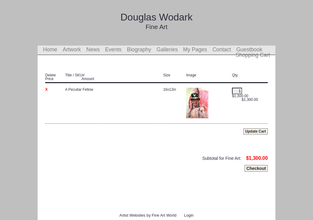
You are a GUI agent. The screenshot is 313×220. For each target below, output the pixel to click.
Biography (139, 49)
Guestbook (249, 49)
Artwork (72, 49)
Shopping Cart (253, 55)
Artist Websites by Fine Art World (148, 215)
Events (113, 49)
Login (188, 215)
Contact (221, 49)
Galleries (167, 49)
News (93, 49)
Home (50, 49)
